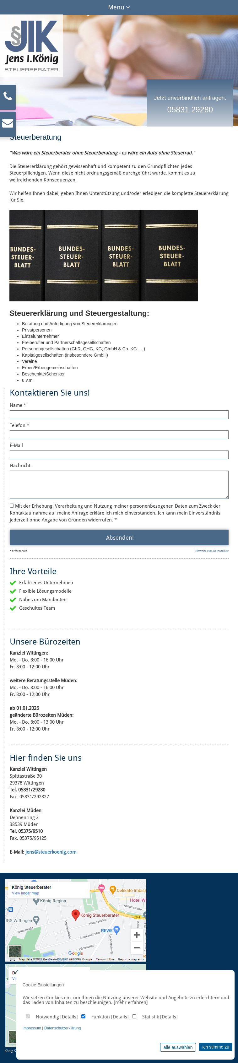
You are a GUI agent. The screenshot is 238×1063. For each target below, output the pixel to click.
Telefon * (19, 425)
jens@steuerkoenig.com (50, 852)
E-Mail (16, 445)
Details (69, 1017)
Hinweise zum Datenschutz (212, 551)
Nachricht (20, 465)
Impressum (32, 1028)
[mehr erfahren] (131, 1002)
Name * (18, 405)
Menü (119, 7)
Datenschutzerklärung (62, 1028)
